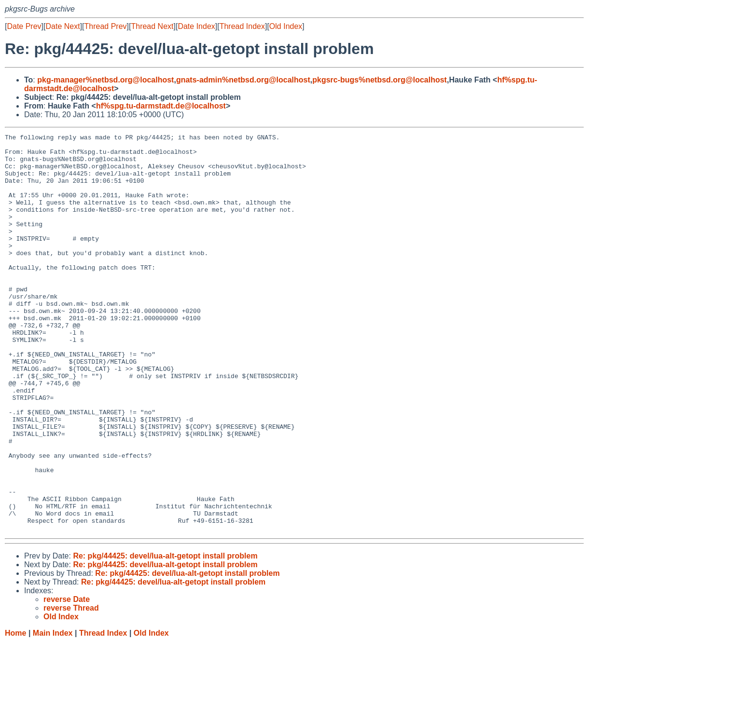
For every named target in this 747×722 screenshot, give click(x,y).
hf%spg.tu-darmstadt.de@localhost (161, 106)
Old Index (285, 26)
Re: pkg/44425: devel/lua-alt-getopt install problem (165, 635)
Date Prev (24, 26)
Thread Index (242, 26)
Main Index (53, 712)
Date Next (62, 26)
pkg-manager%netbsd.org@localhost (105, 80)
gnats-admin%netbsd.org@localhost (243, 80)
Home (15, 712)
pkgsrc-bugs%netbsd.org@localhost (379, 80)
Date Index (196, 26)
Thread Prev (105, 26)
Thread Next (152, 26)
